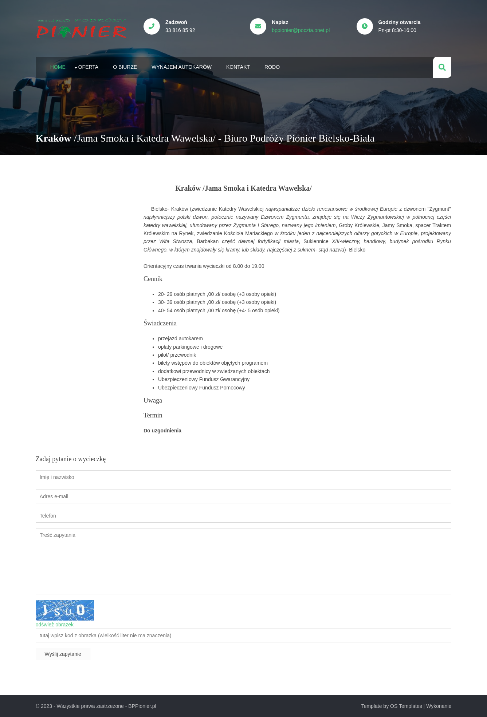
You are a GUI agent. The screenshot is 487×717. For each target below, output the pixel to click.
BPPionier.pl (142, 706)
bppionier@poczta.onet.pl (301, 30)
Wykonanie (438, 706)
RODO (272, 67)
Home (58, 67)
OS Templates (406, 706)
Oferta (89, 67)
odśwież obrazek (55, 624)
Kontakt (238, 67)
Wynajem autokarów (182, 67)
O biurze (125, 67)
